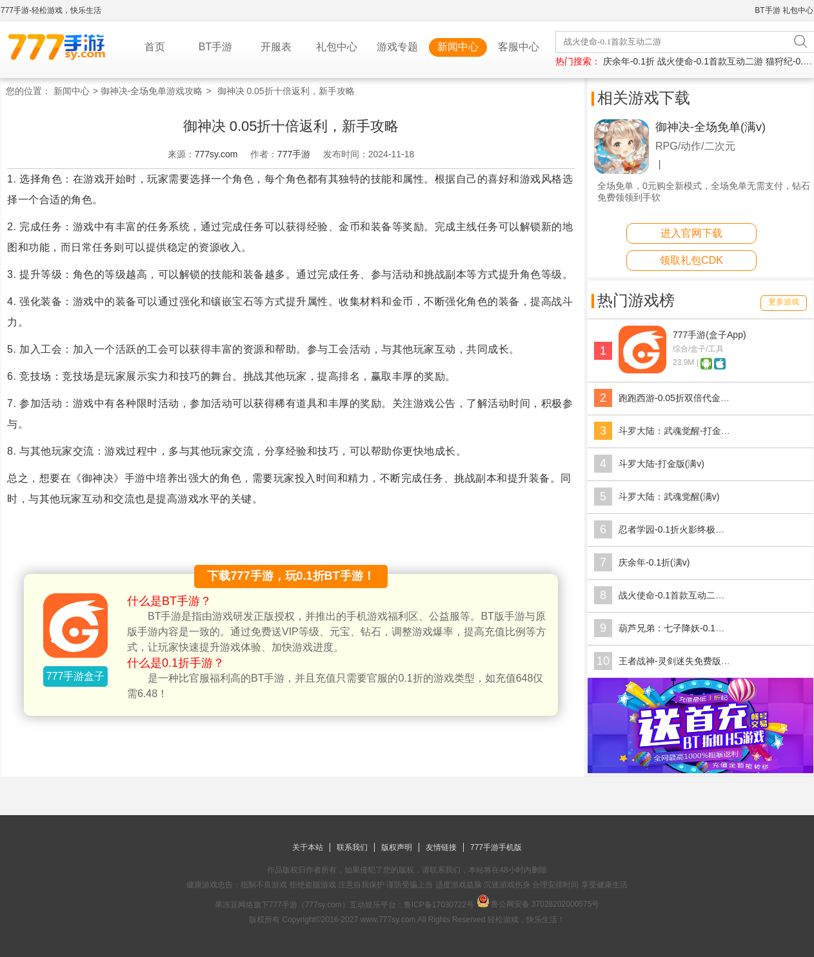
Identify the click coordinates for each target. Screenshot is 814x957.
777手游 (293, 154)
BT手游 (767, 10)
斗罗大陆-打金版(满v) (661, 464)
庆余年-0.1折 (629, 61)
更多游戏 (783, 301)
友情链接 (441, 847)
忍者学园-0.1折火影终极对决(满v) (686, 529)
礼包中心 (797, 10)
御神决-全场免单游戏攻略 (152, 91)
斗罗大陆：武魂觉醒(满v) (669, 496)
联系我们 (352, 847)
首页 (154, 46)
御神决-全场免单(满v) (710, 127)
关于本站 (307, 847)
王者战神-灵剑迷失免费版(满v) (679, 661)
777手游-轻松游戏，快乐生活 (51, 10)
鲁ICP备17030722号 (439, 904)
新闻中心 (458, 46)
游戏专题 (397, 46)
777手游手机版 (496, 847)
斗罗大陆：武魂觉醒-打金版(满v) (684, 431)
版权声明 (396, 847)
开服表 (276, 46)
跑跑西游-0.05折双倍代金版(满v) (684, 398)
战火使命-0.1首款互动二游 (710, 61)
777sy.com (216, 154)
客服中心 (518, 46)
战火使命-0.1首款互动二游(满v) (681, 595)
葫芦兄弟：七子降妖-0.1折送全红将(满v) (699, 628)
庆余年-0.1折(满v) (654, 562)
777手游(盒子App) (709, 335)
